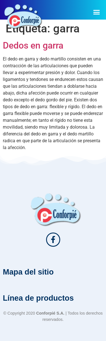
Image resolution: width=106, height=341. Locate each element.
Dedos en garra (33, 45)
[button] (96, 12)
